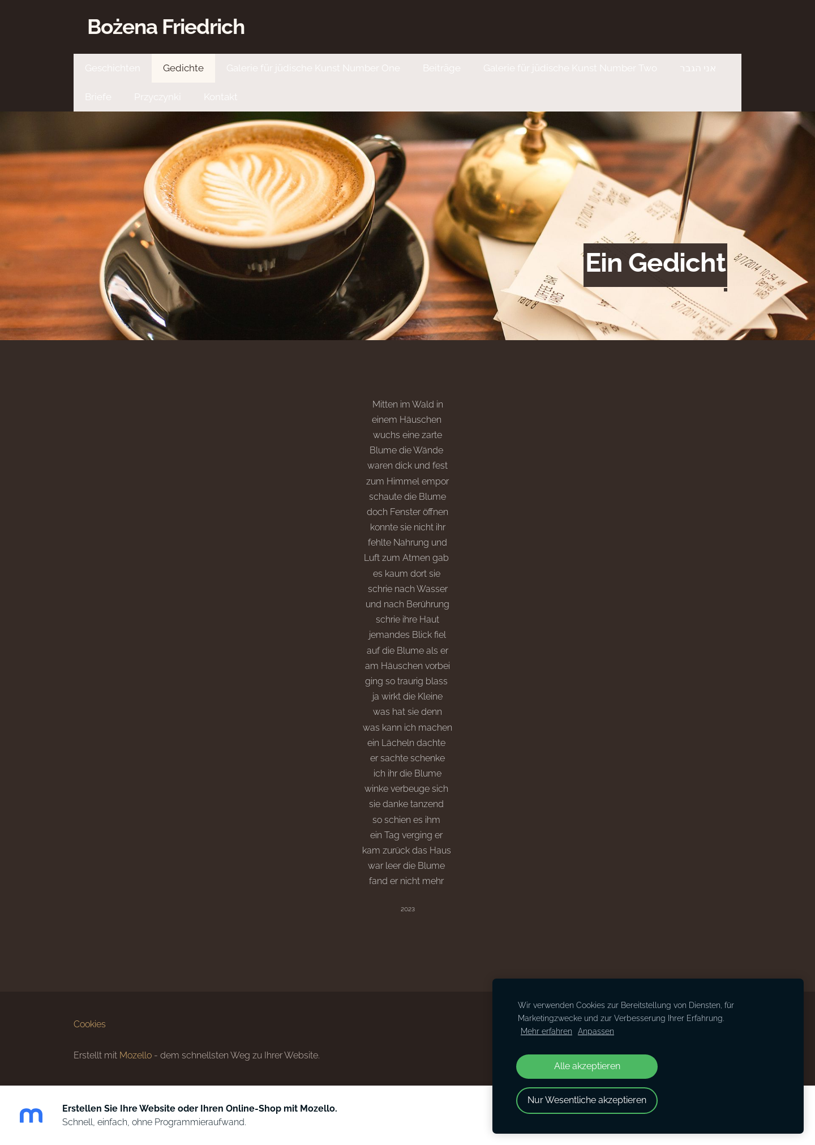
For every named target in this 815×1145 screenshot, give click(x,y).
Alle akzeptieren (587, 1066)
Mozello (135, 1055)
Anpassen (596, 1031)
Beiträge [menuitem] (442, 68)
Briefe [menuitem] (98, 96)
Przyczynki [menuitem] (157, 96)
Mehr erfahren (546, 1031)
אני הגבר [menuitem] (698, 68)
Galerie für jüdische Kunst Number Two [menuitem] (570, 68)
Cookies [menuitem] (90, 1024)
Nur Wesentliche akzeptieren (586, 1100)
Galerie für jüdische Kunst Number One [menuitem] (313, 68)
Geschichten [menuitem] (112, 68)
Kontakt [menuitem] (221, 96)
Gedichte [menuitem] (183, 68)
